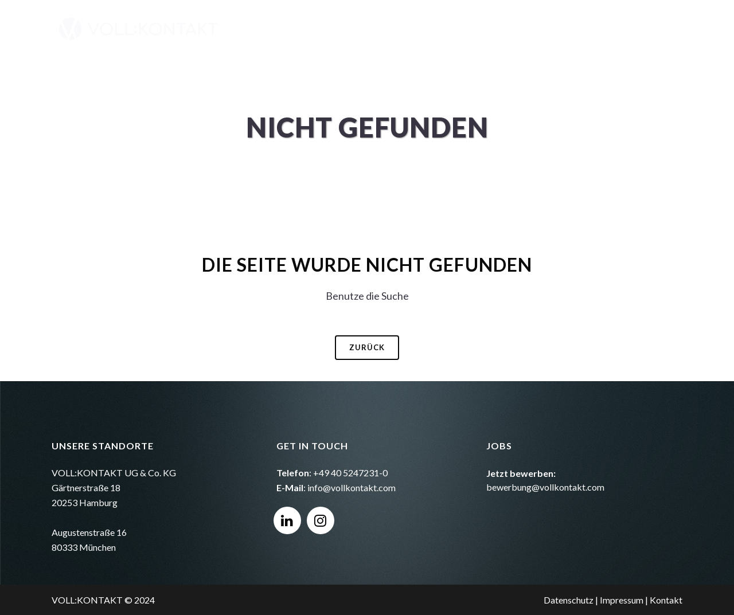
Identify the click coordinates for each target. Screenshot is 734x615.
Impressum (621, 599)
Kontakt (666, 599)
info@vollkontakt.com (351, 487)
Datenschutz (569, 599)
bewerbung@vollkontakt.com (545, 486)
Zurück (367, 347)
